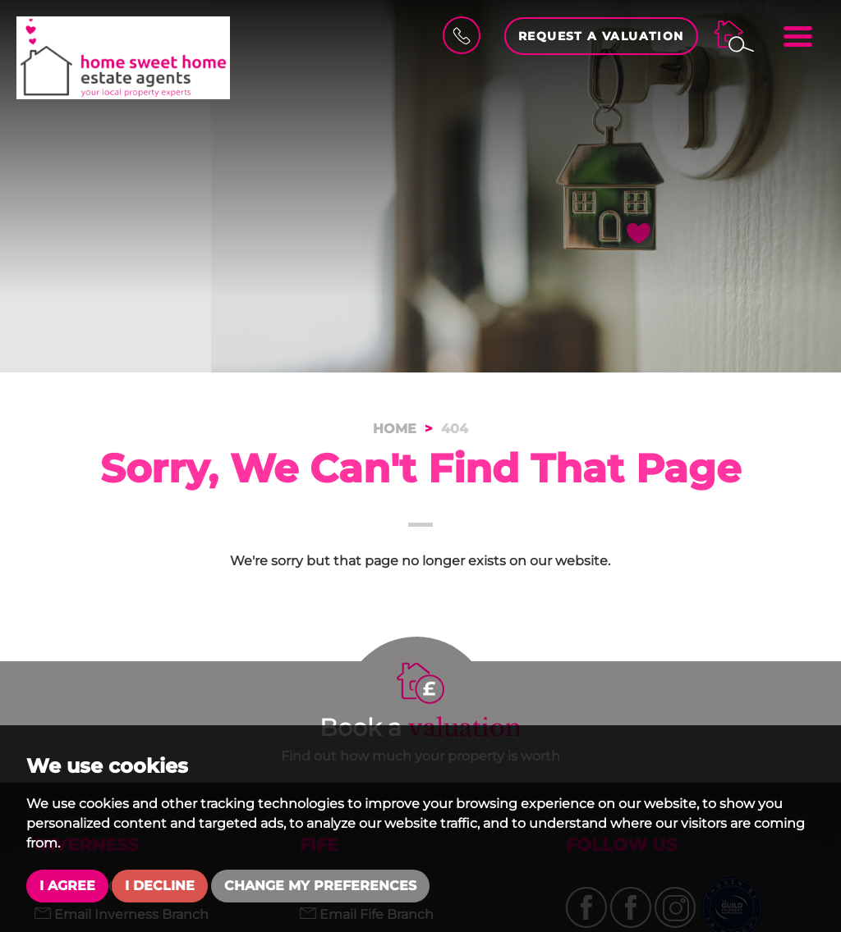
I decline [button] (160, 885)
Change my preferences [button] (320, 885)
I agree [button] (67, 885)
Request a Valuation (601, 36)
